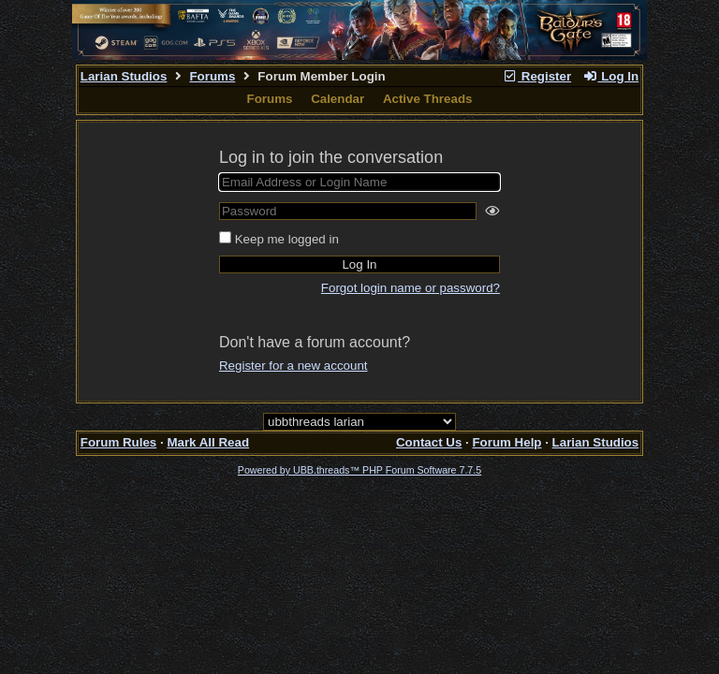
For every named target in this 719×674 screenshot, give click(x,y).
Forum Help (506, 442)
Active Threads (428, 99)
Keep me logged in (287, 239)
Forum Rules (118, 442)
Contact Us (429, 442)
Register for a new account (293, 366)
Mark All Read (208, 442)
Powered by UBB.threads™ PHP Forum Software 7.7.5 (359, 470)
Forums (212, 76)
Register (536, 76)
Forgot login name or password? (410, 288)
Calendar (337, 99)
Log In (610, 76)
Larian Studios (124, 76)
